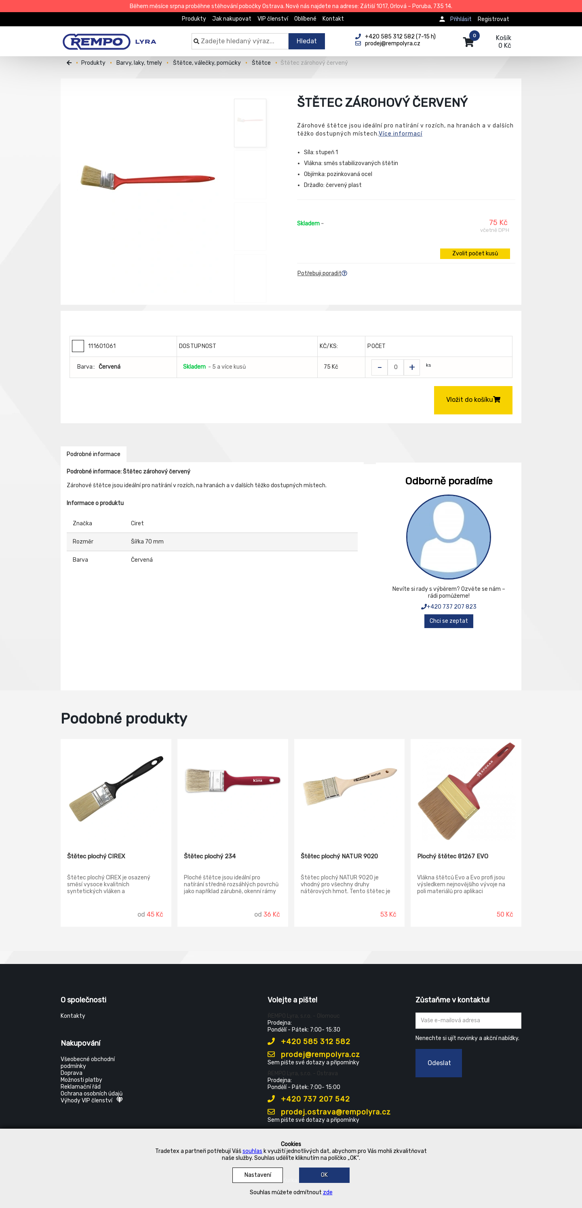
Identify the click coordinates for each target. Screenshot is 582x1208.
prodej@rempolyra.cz (314, 1054)
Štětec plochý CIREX (96, 856)
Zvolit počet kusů (475, 253)
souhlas (252, 1151)
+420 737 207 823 (449, 606)
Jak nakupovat (231, 18)
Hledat (307, 41)
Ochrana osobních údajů (91, 1093)
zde (328, 1192)
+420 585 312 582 (309, 1041)
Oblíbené (305, 18)
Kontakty (73, 1016)
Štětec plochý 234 (210, 856)
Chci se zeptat (449, 621)
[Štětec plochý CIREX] (116, 790)
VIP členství (272, 18)
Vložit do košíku (473, 399)
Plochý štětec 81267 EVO (452, 856)
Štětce (261, 62)
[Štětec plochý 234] (233, 790)
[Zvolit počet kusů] (396, 367)
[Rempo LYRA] (109, 37)
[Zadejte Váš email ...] (468, 1021)
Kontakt (333, 18)
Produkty (194, 18)
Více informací (400, 133)
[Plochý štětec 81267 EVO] (466, 790)
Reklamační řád (81, 1086)
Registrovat (493, 19)
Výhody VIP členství (92, 1100)
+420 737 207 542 (309, 1099)
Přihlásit (461, 19)
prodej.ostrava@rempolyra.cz (329, 1112)
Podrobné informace (93, 454)
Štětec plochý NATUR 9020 (339, 856)
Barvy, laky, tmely (139, 62)
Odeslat (439, 1063)
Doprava (71, 1073)
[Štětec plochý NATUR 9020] (350, 790)
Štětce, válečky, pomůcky (207, 62)
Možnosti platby (81, 1079)
